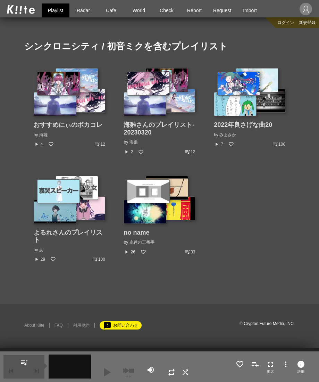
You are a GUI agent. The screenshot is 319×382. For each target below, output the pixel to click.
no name (136, 232)
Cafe (111, 10)
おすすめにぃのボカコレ (68, 124)
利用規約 (81, 325)
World (139, 10)
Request (222, 10)
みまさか (227, 134)
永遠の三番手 (141, 242)
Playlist (55, 10)
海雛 (43, 134)
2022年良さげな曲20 (243, 124)
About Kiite (34, 325)
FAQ (58, 325)
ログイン (285, 22)
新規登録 (307, 22)
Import (250, 10)
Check (167, 10)
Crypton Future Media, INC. (269, 323)
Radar (83, 10)
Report (194, 10)
